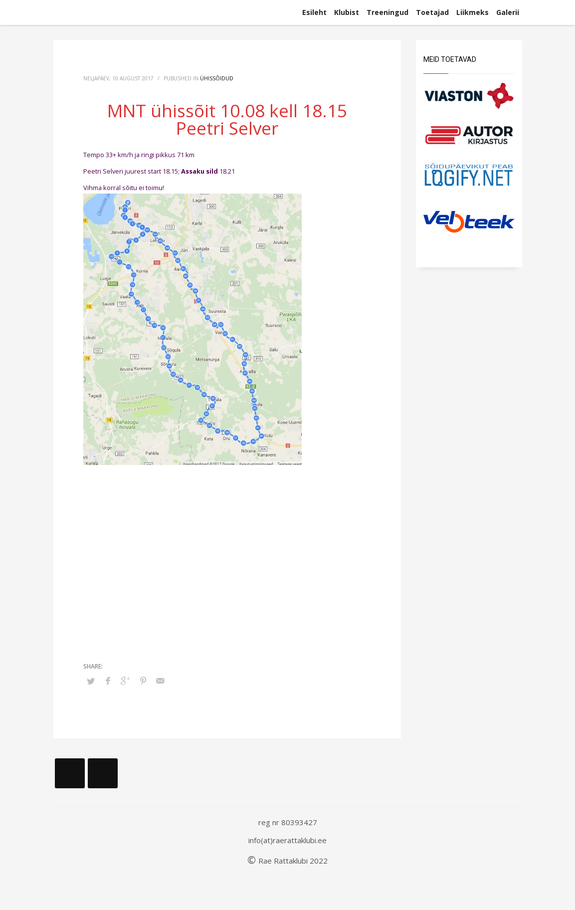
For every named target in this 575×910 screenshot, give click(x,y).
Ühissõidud (216, 78)
